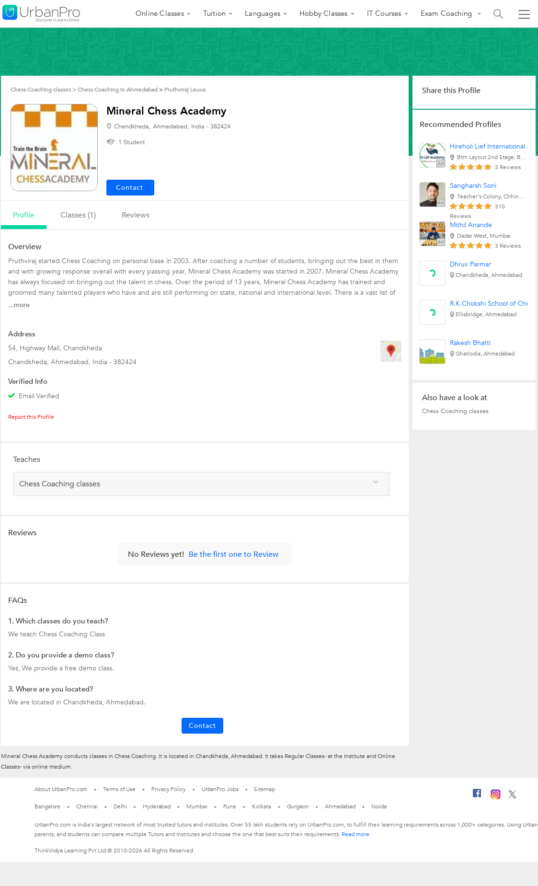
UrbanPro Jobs (220, 789)
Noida (379, 806)
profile (23, 215)
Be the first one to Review (233, 554)
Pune (230, 806)
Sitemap (264, 789)
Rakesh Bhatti (470, 342)
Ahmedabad (340, 806)
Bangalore (47, 806)
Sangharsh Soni (473, 185)
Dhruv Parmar (470, 264)
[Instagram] (496, 797)
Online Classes (160, 13)
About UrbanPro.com (60, 789)
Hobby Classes (323, 13)
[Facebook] (477, 797)
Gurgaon (298, 806)
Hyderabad (157, 806)
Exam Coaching (447, 13)
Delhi (120, 806)
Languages (262, 13)
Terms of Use (119, 789)
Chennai (86, 806)
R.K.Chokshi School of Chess (493, 303)
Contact (202, 725)
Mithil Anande (471, 225)
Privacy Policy (168, 789)
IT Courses (384, 13)
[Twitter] (512, 796)
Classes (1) (78, 215)
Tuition (214, 13)
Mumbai (196, 806)
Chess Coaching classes (455, 411)
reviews (135, 215)
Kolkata (261, 806)
